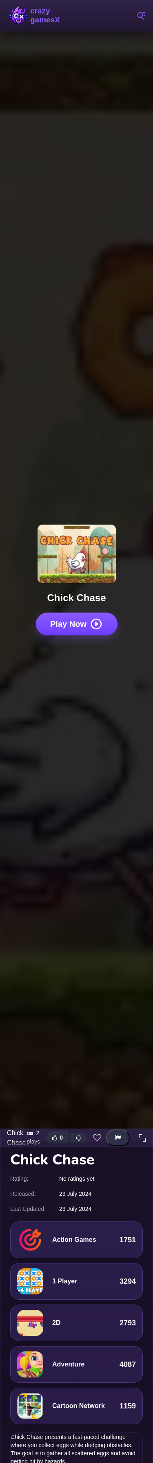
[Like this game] (58, 1137)
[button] (142, 1138)
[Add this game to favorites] (97, 1138)
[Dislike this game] (78, 1138)
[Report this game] (118, 1137)
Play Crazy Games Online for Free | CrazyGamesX (45, 15)
